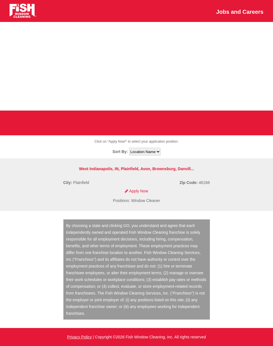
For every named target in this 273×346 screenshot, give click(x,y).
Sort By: (120, 151)
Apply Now (136, 191)
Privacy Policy (79, 337)
